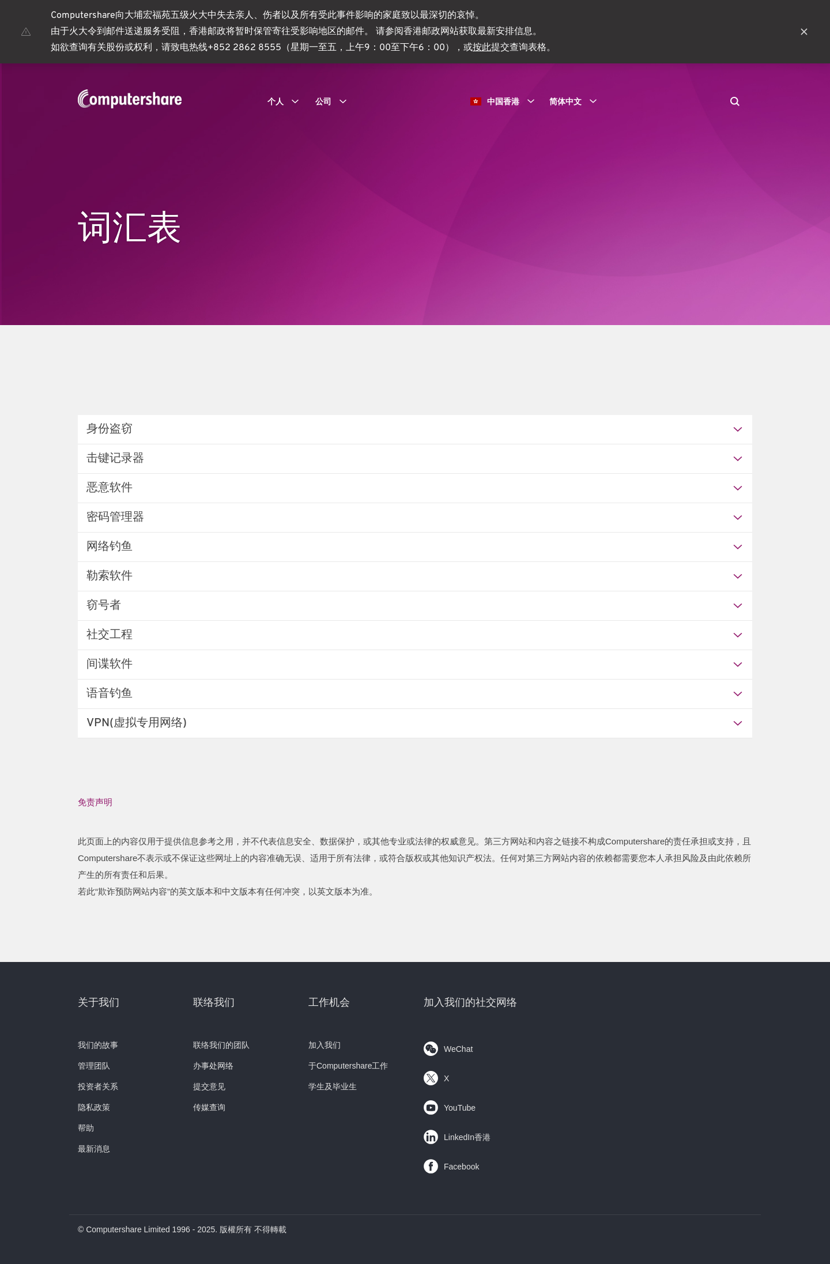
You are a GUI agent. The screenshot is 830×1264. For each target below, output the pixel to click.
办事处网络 (213, 1065)
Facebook (451, 1164)
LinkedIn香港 (457, 1134)
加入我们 (324, 1045)
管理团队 (94, 1065)
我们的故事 (98, 1045)
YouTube (450, 1105)
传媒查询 (209, 1107)
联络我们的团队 (221, 1045)
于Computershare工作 (348, 1065)
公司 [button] (334, 101)
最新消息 (94, 1148)
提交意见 (209, 1086)
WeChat (448, 1046)
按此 (482, 48)
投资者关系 (98, 1086)
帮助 (86, 1128)
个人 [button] (287, 101)
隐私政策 (94, 1107)
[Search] (735, 103)
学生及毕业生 (332, 1086)
